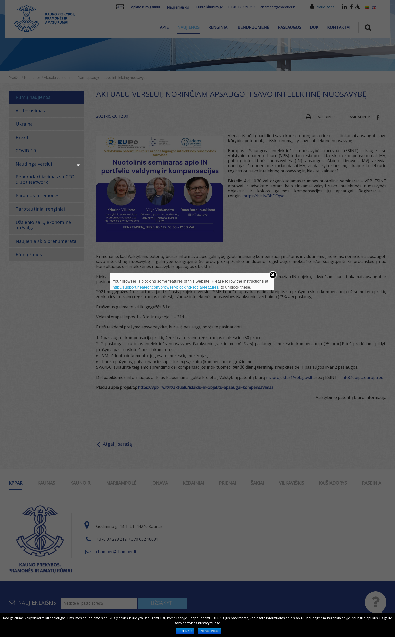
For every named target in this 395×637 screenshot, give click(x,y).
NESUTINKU (209, 631)
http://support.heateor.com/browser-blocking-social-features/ (166, 287)
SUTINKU (185, 631)
